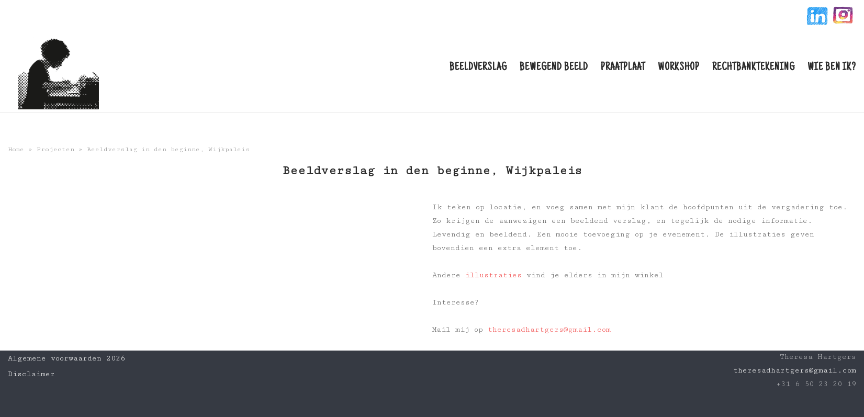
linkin (816, 17)
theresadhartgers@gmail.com (549, 329)
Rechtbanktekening (753, 68)
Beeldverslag (478, 68)
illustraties (493, 275)
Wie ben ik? (831, 68)
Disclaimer (31, 374)
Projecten (55, 149)
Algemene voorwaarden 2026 (66, 358)
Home (16, 149)
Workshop (679, 68)
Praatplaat (623, 68)
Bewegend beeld (554, 68)
